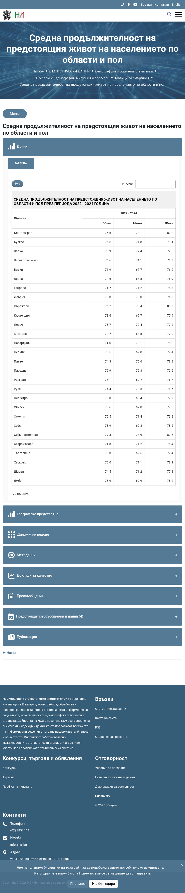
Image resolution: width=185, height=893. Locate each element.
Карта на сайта (106, 718)
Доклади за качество (93, 575)
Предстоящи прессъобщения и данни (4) (93, 616)
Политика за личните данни (115, 777)
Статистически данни (110, 708)
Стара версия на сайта (111, 737)
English (177, 5)
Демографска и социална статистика (124, 71)
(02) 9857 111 (19, 830)
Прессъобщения (93, 596)
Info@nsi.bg (18, 844)
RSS (98, 727)
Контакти (161, 5)
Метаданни (93, 555)
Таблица (21, 163)
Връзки (146, 5)
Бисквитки (103, 796)
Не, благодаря (103, 884)
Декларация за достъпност (114, 786)
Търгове (8, 777)
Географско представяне (93, 514)
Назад (9, 653)
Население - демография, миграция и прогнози (72, 78)
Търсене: (128, 184)
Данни (93, 146)
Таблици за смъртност (132, 78)
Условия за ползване (110, 768)
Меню (15, 114)
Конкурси (9, 768)
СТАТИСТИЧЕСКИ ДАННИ (69, 71)
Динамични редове (93, 534)
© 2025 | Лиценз (106, 805)
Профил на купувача (17, 786)
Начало (38, 71)
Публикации (93, 637)
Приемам (78, 884)
